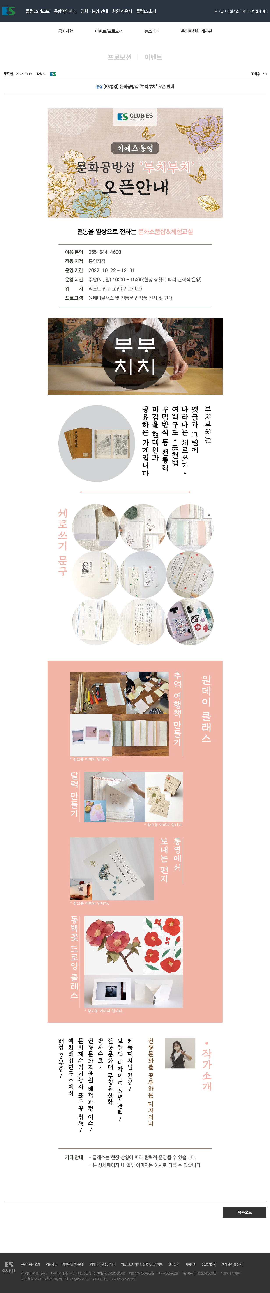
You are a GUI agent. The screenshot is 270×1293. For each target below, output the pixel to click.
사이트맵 (190, 1264)
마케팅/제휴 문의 (232, 1264)
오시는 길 (174, 1264)
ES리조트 (8, 11)
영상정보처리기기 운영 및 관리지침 (141, 1264)
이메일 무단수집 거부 (102, 1264)
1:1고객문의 (209, 1264)
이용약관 (51, 1264)
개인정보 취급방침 (73, 1264)
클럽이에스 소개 (30, 1264)
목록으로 (245, 1212)
